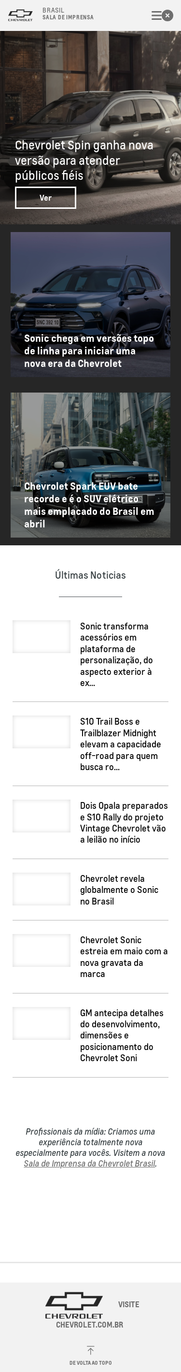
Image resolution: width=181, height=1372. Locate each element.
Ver (46, 197)
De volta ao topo (91, 1355)
